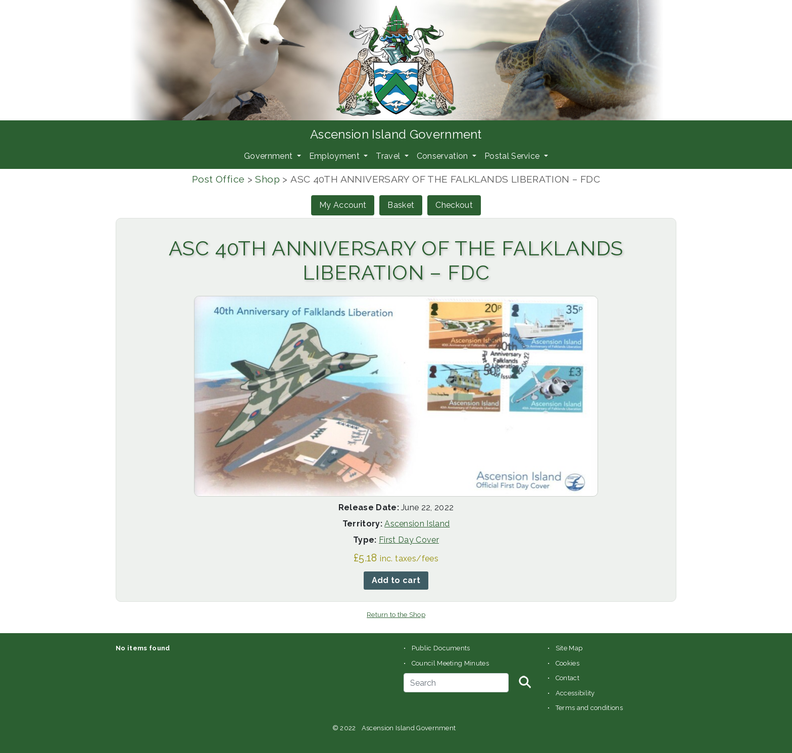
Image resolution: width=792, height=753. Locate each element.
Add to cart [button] (396, 580)
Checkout (454, 205)
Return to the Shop (396, 614)
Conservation (443, 156)
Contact (567, 678)
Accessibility (575, 693)
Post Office (218, 179)
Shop (267, 179)
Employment (335, 156)
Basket (400, 205)
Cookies (567, 663)
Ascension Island (417, 523)
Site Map (569, 648)
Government (269, 156)
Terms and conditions (589, 708)
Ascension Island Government (396, 134)
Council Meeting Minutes (450, 663)
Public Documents (441, 648)
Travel (389, 156)
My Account (342, 205)
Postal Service (513, 156)
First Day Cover (409, 540)
